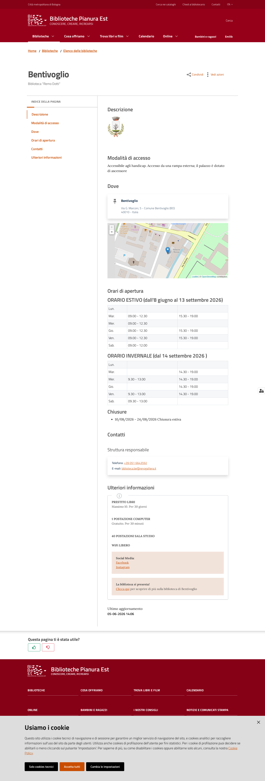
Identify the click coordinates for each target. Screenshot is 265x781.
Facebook (122, 563)
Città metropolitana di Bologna (44, 4)
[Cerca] (232, 20)
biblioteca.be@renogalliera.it (139, 469)
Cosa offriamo (92, 691)
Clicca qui (123, 589)
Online (33, 710)
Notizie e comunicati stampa (207, 710)
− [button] (112, 232)
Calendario (195, 691)
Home (32, 50)
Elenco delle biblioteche (80, 50)
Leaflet (195, 277)
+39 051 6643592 (135, 463)
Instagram (123, 567)
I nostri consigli (146, 710)
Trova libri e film (147, 691)
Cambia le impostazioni (105, 766)
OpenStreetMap (209, 277)
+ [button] (112, 227)
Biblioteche (50, 50)
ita (230, 4)
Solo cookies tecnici (41, 766)
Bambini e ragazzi (94, 710)
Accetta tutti (72, 766)
